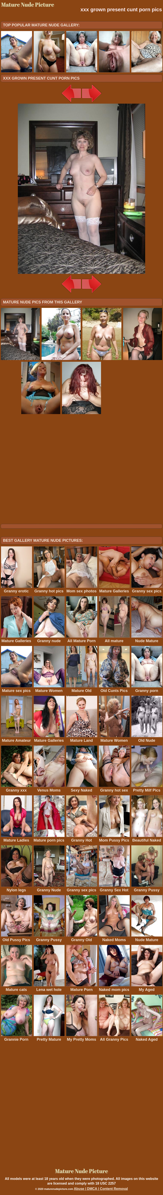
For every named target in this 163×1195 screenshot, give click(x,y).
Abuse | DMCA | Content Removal (101, 1189)
